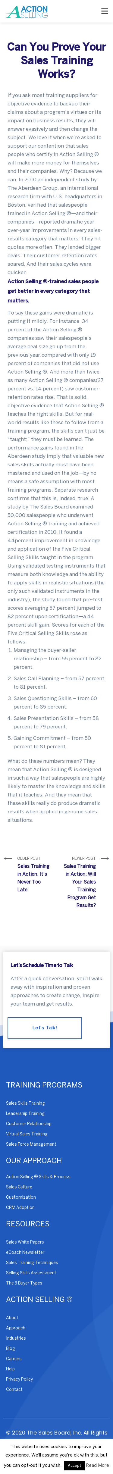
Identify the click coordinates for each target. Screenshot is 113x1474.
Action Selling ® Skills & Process (38, 1177)
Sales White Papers (25, 1242)
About (12, 1318)
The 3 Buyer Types (24, 1283)
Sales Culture (19, 1187)
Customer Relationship (29, 1124)
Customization (21, 1198)
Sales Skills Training (25, 1104)
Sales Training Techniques (32, 1263)
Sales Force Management (31, 1145)
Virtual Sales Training (27, 1134)
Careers (14, 1359)
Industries (16, 1339)
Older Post (34, 875)
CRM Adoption (20, 1208)
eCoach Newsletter (25, 1253)
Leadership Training (25, 1114)
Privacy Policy (19, 1380)
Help (10, 1369)
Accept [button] (74, 1466)
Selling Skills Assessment (31, 1273)
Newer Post (78, 883)
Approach (15, 1328)
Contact (14, 1390)
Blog (10, 1349)
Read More (97, 1465)
